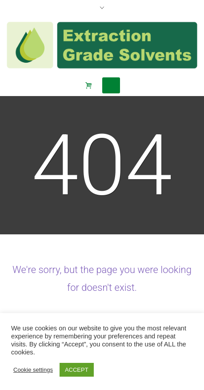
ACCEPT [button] (76, 369)
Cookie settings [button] (33, 369)
